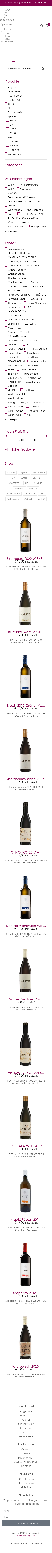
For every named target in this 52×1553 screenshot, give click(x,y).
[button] (41, 25)
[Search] (23, 68)
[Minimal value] (26, 436)
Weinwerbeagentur (26, 1535)
